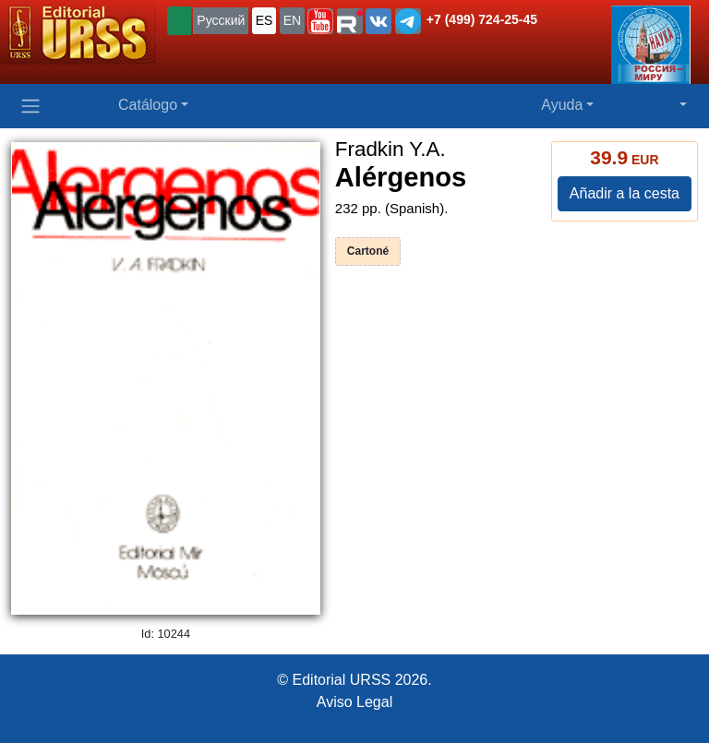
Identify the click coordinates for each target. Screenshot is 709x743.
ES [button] (264, 20)
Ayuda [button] (562, 105)
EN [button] (292, 20)
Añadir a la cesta (624, 193)
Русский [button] (221, 20)
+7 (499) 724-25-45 (482, 19)
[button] (320, 21)
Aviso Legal (354, 702)
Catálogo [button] (147, 105)
